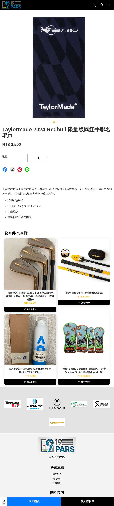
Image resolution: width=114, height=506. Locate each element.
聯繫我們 (57, 474)
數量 (5, 156)
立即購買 (34, 501)
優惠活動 (57, 483)
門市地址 (57, 478)
